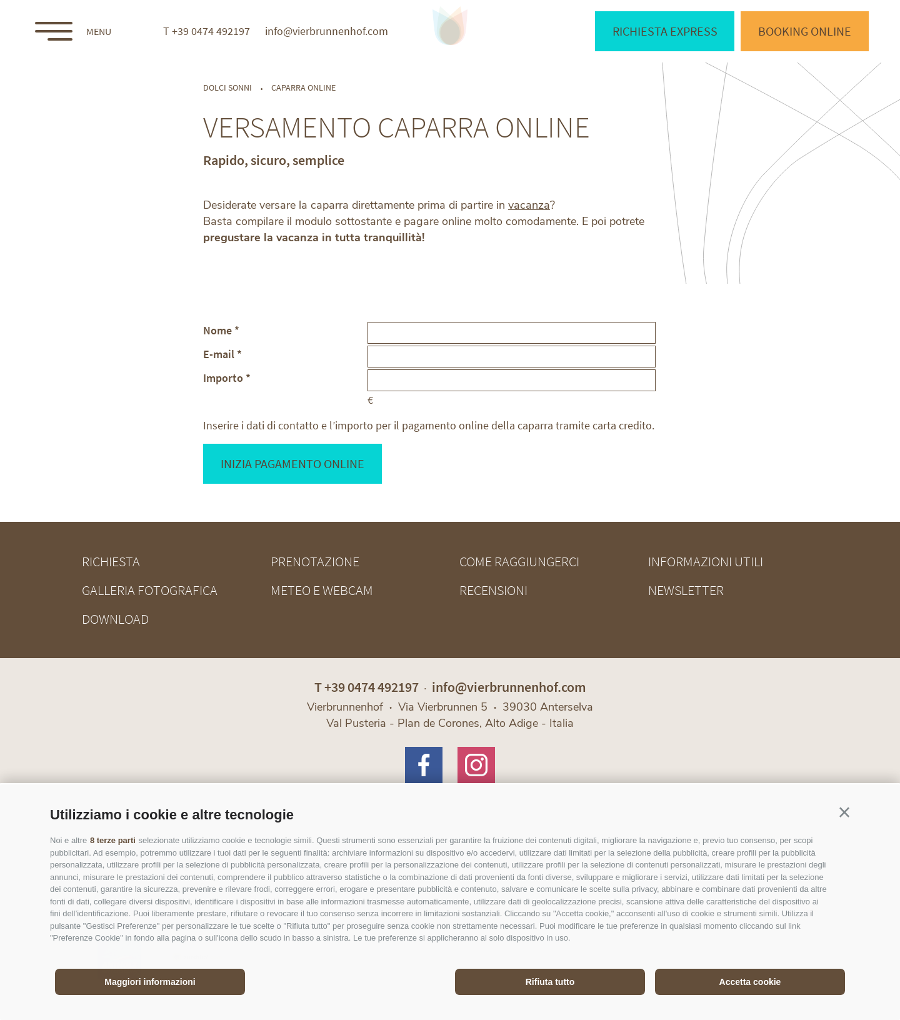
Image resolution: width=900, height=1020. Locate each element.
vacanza (529, 205)
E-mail (218, 353)
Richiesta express (665, 31)
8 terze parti (113, 840)
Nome (217, 329)
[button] (844, 812)
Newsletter (686, 590)
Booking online (804, 31)
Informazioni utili (705, 561)
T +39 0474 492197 (206, 31)
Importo (223, 377)
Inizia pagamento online (292, 463)
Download (115, 619)
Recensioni (493, 590)
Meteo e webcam (322, 590)
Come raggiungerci (519, 561)
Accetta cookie (750, 982)
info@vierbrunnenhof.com (326, 31)
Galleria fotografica (150, 590)
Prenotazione (315, 561)
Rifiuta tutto (550, 982)
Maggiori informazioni (149, 982)
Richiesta (111, 561)
